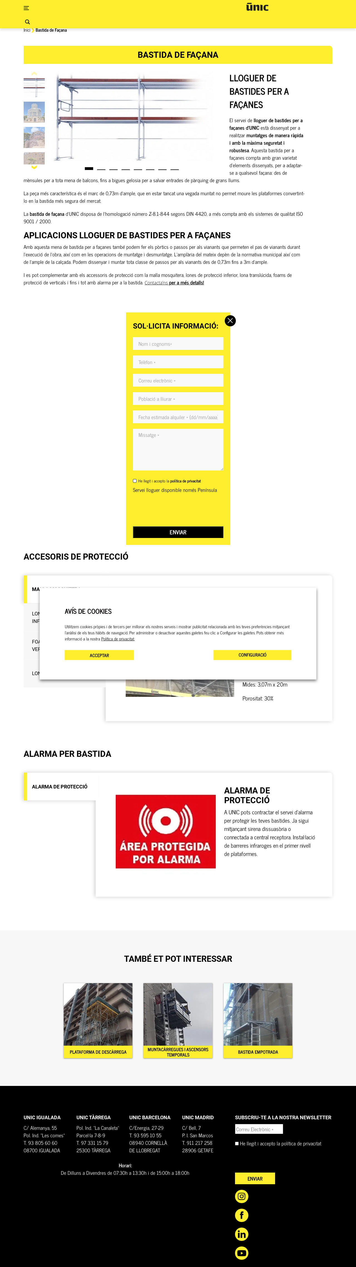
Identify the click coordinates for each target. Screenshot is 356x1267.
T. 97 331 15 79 (92, 1145)
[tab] (60, 788)
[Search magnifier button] (27, 22)
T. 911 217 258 (197, 1145)
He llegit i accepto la (169, 481)
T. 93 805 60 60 (40, 1145)
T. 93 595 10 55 (145, 1137)
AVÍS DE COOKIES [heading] (88, 611)
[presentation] (175, 510)
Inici (27, 29)
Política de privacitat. (118, 638)
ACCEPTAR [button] (99, 654)
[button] (34, 167)
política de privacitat (301, 1145)
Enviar (178, 532)
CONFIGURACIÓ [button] (252, 654)
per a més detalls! (174, 282)
